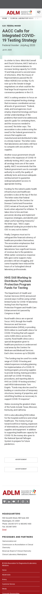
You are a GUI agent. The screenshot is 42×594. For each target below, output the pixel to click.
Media (4, 589)
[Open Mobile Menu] (39, 12)
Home (4, 18)
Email (4, 530)
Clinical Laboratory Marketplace (14, 554)
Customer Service (8, 584)
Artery (4, 579)
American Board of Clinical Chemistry (16, 551)
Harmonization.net (9, 541)
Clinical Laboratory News (22, 18)
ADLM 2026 (6, 575)
